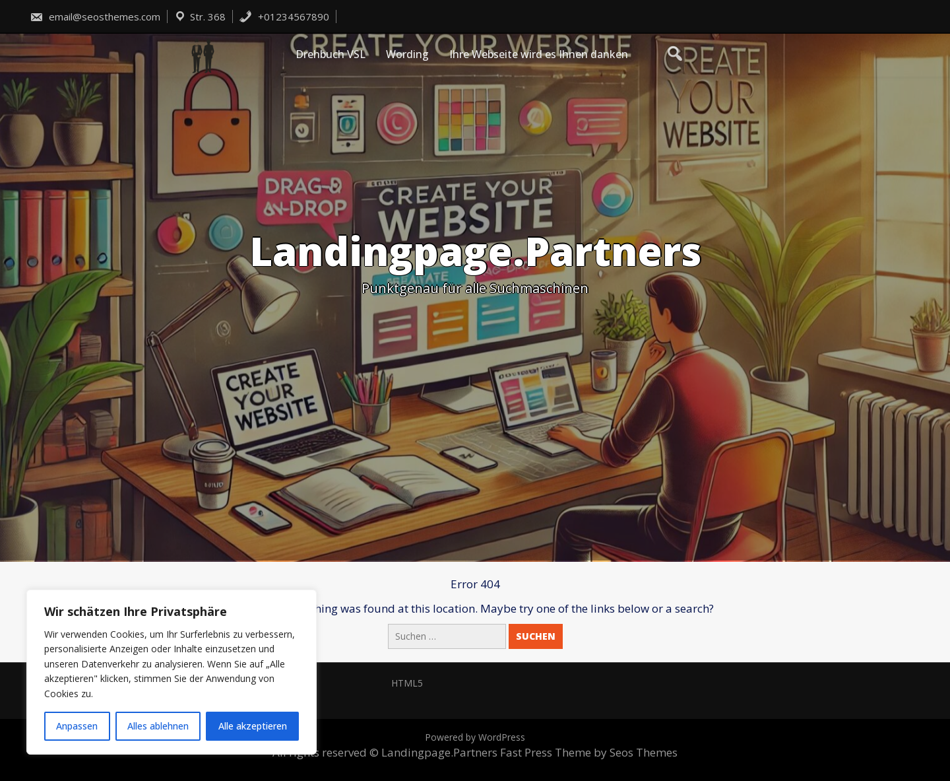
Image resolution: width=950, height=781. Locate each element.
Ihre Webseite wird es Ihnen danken (538, 54)
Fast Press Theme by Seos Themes (589, 752)
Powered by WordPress (475, 737)
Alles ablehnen (158, 726)
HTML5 (407, 683)
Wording (407, 54)
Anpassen (77, 726)
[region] (171, 672)
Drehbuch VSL (330, 54)
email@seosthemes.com (95, 16)
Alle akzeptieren (252, 726)
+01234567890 (284, 16)
